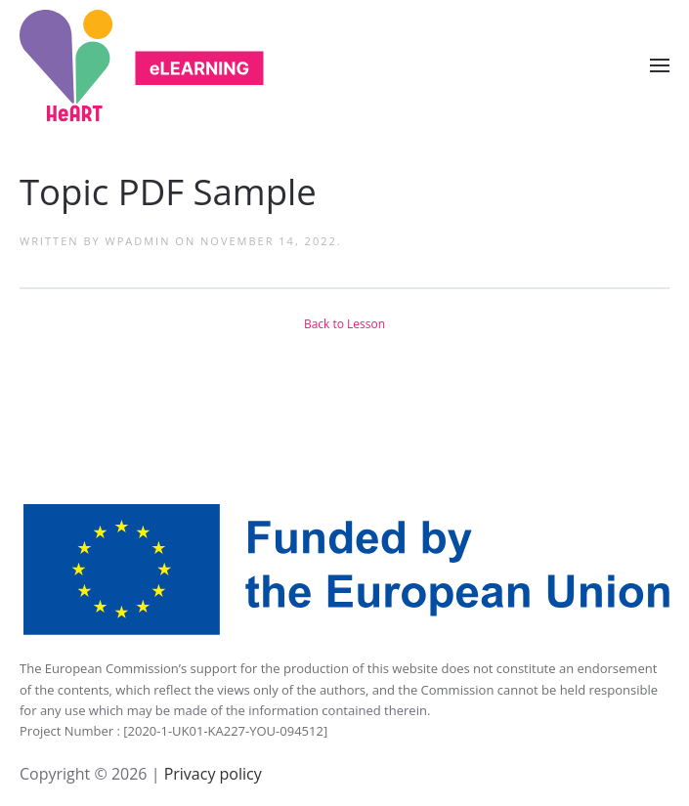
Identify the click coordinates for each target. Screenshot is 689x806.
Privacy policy (210, 774)
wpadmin (138, 240)
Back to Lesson (344, 324)
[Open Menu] (659, 65)
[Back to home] (142, 66)
